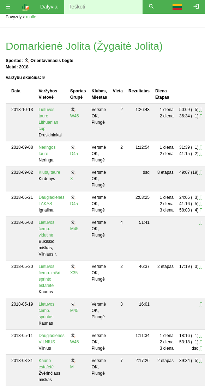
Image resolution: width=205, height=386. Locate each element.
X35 (74, 272)
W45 (74, 116)
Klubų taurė (49, 172)
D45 (74, 153)
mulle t (32, 16)
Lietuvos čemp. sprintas (46, 310)
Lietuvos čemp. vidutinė (46, 229)
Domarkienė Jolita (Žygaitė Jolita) (84, 46)
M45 (74, 228)
